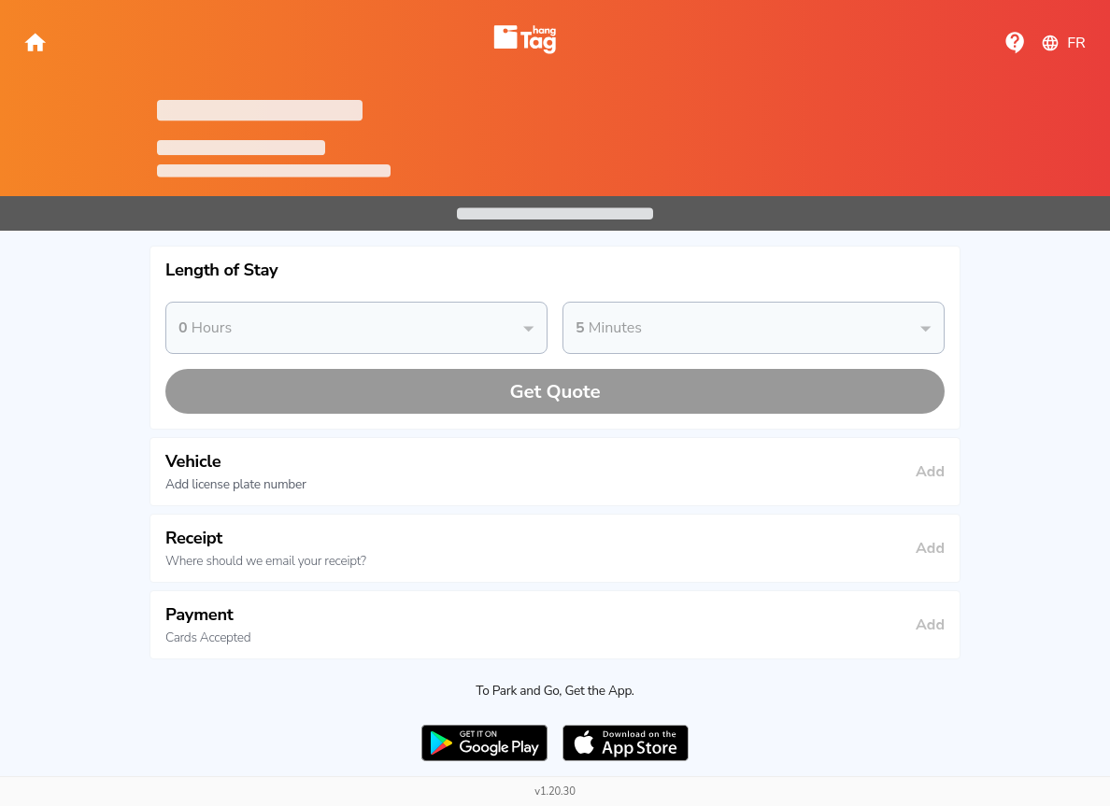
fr (1063, 43)
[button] (555, 270)
